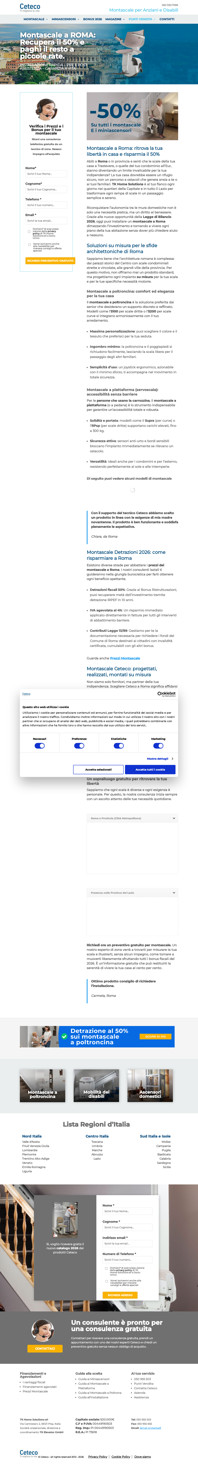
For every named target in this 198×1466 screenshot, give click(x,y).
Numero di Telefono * (119, 1254)
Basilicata (164, 1154)
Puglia (166, 1150)
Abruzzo (97, 1154)
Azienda (139, 1392)
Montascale (36, 19)
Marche (97, 1150)
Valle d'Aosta (31, 1142)
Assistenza (141, 1397)
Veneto (27, 1163)
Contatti (166, 19)
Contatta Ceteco (145, 1388)
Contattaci (45, 1348)
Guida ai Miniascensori (93, 1378)
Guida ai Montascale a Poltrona (99, 1392)
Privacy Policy (97, 1456)
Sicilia (167, 1167)
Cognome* (33, 183)
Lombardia (29, 1150)
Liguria (27, 1171)
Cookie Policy (120, 1456)
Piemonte (29, 1154)
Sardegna (164, 1163)
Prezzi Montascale (125, 658)
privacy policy (124, 1270)
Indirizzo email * (115, 1238)
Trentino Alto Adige (35, 1158)
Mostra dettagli (157, 758)
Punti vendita (142, 19)
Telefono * (33, 199)
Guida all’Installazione (93, 1397)
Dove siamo (142, 1456)
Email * (30, 215)
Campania (163, 1146)
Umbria (97, 1146)
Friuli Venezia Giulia (35, 1146)
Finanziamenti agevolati (39, 1386)
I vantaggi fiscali (34, 1382)
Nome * (108, 1205)
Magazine (115, 19)
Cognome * (111, 1221)
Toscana (97, 1142)
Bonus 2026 (92, 19)
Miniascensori (66, 19)
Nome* (30, 168)
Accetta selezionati (98, 769)
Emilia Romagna (33, 1167)
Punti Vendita (143, 1383)
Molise (166, 1142)
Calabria (165, 1158)
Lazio (97, 1158)
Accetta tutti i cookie (150, 769)
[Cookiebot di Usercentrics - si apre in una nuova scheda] (160, 694)
